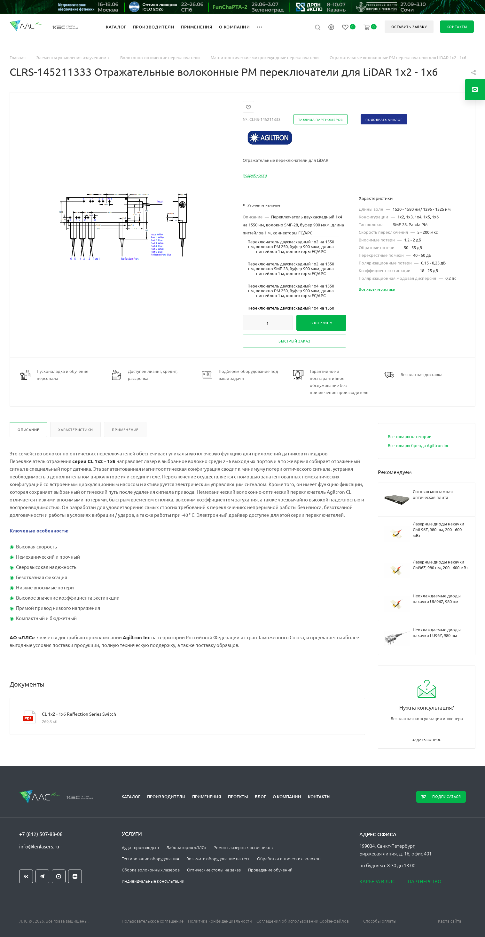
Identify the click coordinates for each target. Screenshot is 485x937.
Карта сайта (449, 921)
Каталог (130, 796)
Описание (28, 429)
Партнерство (425, 881)
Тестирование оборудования (150, 858)
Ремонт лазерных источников (243, 847)
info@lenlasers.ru (39, 846)
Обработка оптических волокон (289, 858)
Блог (260, 796)
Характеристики (75, 429)
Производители (166, 796)
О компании (287, 796)
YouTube (59, 876)
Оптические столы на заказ (214, 870)
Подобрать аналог (384, 119)
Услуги (132, 833)
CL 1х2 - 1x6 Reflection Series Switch (79, 714)
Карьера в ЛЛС (377, 881)
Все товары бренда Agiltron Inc (418, 445)
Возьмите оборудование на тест (218, 858)
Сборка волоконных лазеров (151, 870)
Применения (206, 796)
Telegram (42, 876)
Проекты (238, 796)
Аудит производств (140, 847)
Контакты (319, 796)
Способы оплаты (379, 921)
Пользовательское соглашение (153, 921)
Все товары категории (410, 436)
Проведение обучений (270, 870)
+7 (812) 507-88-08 (41, 834)
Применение (125, 429)
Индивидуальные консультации (153, 881)
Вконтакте (26, 876)
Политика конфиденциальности (220, 921)
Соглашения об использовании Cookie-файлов (302, 921)
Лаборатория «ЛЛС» (186, 847)
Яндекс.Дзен (75, 876)
